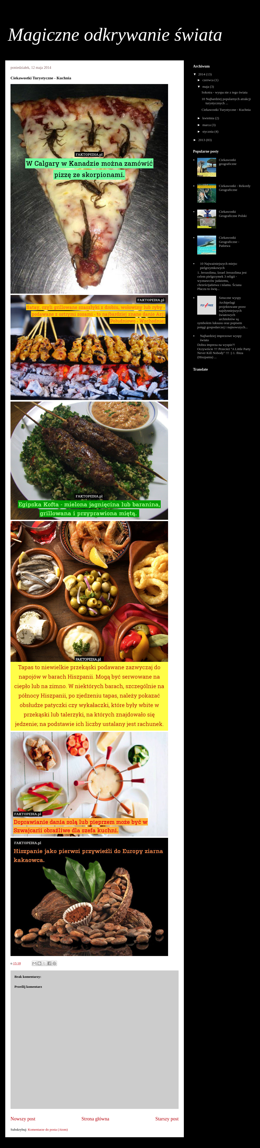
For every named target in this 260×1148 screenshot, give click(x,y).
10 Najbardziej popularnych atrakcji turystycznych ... (226, 101)
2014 (202, 74)
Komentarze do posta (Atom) (48, 1129)
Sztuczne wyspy (230, 298)
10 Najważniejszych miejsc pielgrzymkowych (218, 266)
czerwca (208, 80)
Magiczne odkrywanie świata (115, 34)
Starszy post (167, 1118)
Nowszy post (23, 1118)
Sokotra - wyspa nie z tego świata (224, 92)
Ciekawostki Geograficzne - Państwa (229, 242)
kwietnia (208, 118)
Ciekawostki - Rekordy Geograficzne (235, 188)
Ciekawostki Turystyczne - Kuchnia (226, 110)
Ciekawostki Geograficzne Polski (233, 214)
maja (206, 87)
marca (207, 125)
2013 (202, 140)
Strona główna (95, 1118)
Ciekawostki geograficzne (227, 162)
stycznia (208, 131)
